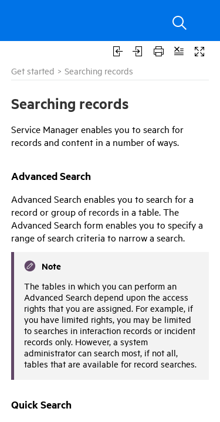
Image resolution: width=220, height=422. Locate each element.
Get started (33, 70)
